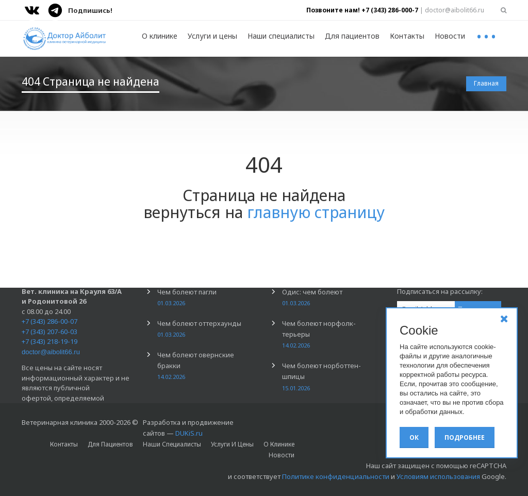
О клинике (159, 36)
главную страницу (316, 212)
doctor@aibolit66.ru (51, 352)
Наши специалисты (281, 36)
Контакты (407, 36)
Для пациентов (352, 36)
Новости (450, 36)
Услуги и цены (212, 36)
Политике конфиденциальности (335, 476)
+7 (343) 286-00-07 (49, 321)
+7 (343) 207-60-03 (49, 331)
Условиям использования (438, 476)
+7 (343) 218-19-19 (49, 341)
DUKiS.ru (189, 433)
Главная (486, 83)
